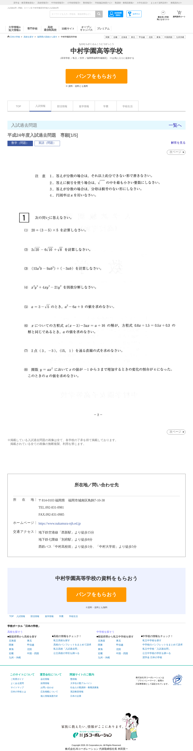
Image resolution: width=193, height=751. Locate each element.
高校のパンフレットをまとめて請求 (72, 644)
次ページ (175, 151)
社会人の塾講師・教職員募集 (84, 687)
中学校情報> (57, 3)
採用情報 (45, 683)
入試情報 (40, 105)
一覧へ (175, 125)
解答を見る (178, 142)
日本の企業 (75, 696)
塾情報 (73, 679)
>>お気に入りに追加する (122, 58)
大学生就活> (142, 3)
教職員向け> (176, 3)
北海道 (124, 37)
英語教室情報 (76, 691)
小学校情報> (73, 3)
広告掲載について (49, 691)
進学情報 (84, 106)
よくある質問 (17, 683)
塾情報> (87, 3)
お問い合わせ (47, 687)
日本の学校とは (18, 691)
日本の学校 (15, 37)
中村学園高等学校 (96, 51)
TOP (18, 106)
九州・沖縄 (15, 657)
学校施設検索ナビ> (103, 3)
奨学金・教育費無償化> (24, 3)
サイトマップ (17, 687)
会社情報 (45, 679)
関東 (11, 644)
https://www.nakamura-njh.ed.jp (60, 523)
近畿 (11, 653)
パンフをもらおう (96, 76)
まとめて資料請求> (159, 3)
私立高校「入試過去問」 (66, 648)
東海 (11, 649)
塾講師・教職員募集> (124, 3)
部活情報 (62, 106)
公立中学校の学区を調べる (156, 653)
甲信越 (30, 644)
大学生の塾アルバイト (81, 683)
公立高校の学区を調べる (66, 653)
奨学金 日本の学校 (152, 657)
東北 (29, 640)
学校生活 (127, 106)
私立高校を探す (61, 640)
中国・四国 (33, 653)
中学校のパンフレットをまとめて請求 (162, 644)
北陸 (29, 649)
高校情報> (43, 3)
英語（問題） (47, 142)
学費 (105, 106)
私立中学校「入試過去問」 (156, 648)
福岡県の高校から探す (47, 37)
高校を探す (29, 37)
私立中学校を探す (151, 640)
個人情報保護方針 (49, 696)
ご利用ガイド (17, 679)
